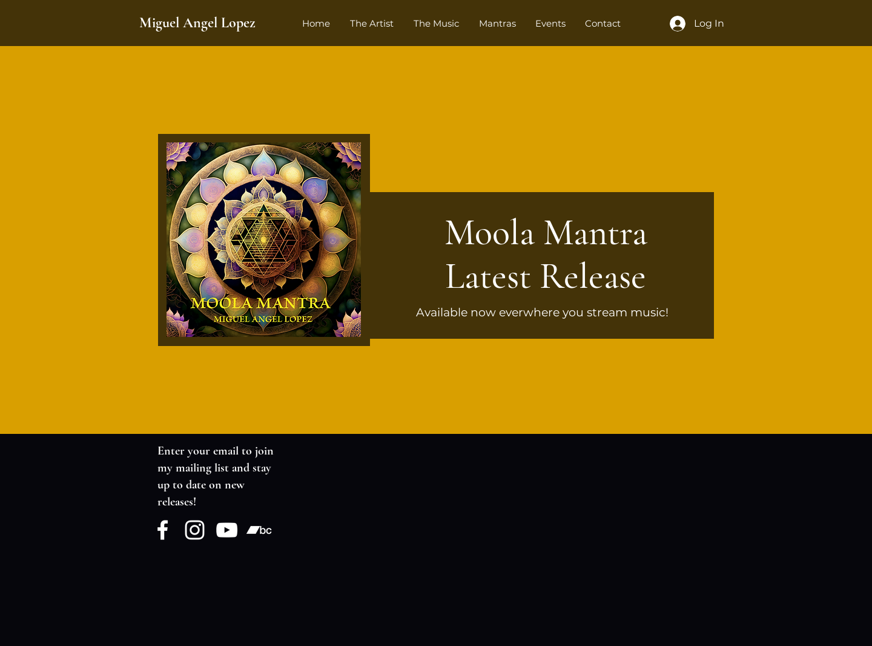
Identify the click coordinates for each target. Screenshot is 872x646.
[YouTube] (227, 530)
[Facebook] (163, 530)
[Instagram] (195, 530)
